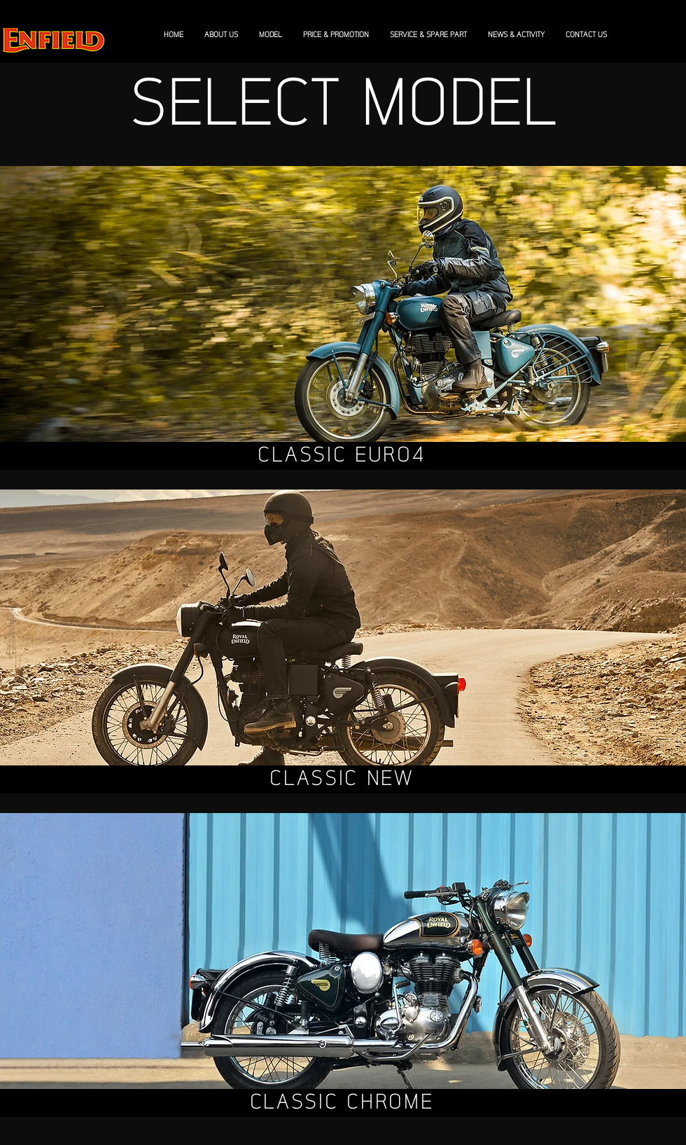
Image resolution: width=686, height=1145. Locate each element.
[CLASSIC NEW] (343, 779)
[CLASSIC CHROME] (343, 1103)
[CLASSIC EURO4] (343, 456)
